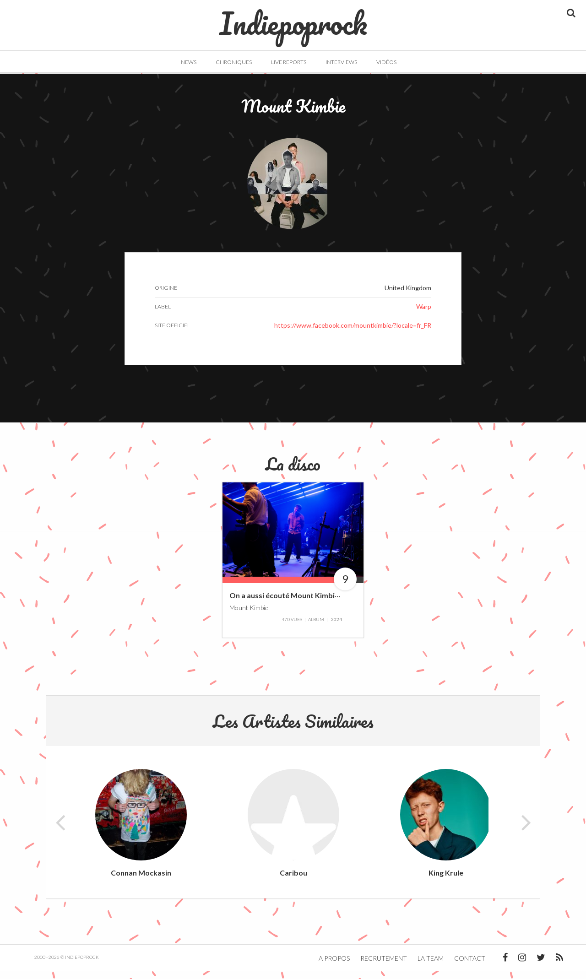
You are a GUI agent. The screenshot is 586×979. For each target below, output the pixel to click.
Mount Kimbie (248, 615)
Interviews (341, 62)
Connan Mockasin (141, 880)
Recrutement (383, 966)
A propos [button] (334, 966)
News (188, 62)
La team (431, 966)
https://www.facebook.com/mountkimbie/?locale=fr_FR (352, 333)
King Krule (446, 880)
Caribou (293, 880)
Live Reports (288, 62)
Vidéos (386, 62)
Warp (423, 315)
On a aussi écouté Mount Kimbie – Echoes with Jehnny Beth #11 (336, 603)
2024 (336, 627)
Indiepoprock (293, 19)
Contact (469, 966)
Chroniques (234, 62)
